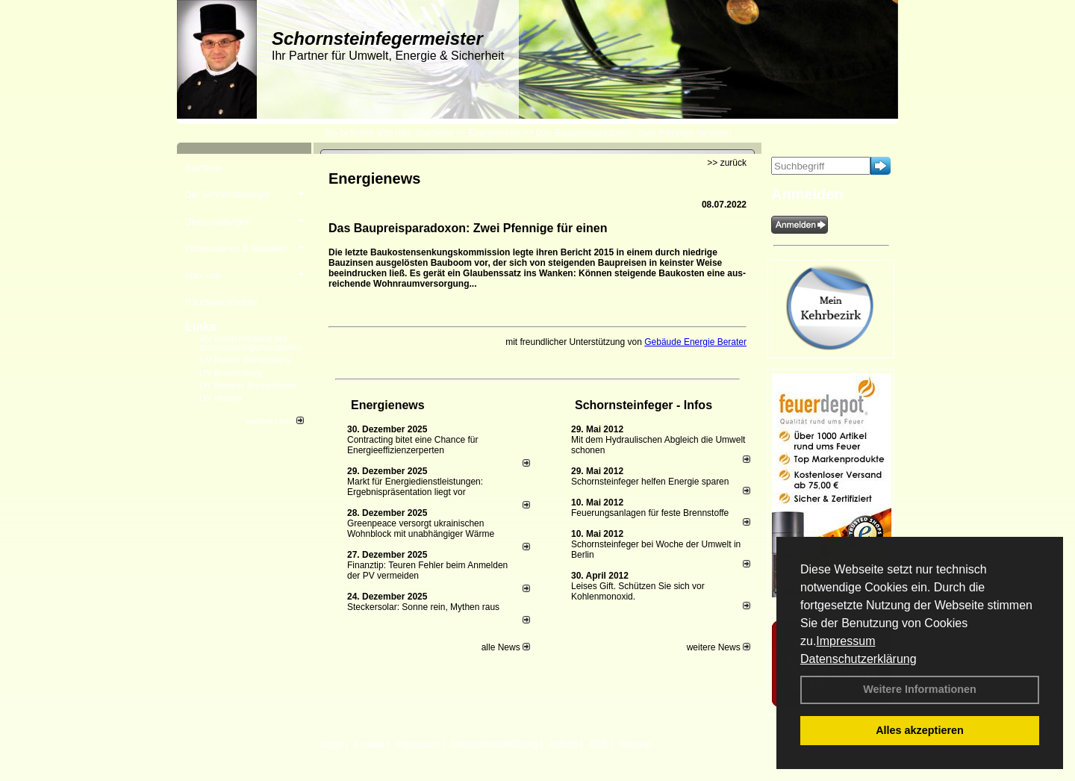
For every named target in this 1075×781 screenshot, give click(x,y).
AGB (598, 744)
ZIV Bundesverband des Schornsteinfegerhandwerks (250, 343)
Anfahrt (563, 744)
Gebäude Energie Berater (695, 342)
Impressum (845, 641)
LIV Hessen (220, 397)
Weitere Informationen (919, 689)
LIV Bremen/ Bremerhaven (247, 385)
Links (200, 326)
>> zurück (727, 163)
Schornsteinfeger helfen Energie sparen (650, 481)
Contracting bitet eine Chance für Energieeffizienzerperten (412, 445)
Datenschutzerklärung (858, 659)
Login (332, 744)
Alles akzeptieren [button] (920, 730)
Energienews (388, 405)
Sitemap (635, 744)
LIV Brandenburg (230, 372)
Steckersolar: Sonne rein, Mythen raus (423, 607)
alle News (506, 647)
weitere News (718, 647)
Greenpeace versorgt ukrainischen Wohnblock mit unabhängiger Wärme (420, 528)
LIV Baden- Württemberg (244, 359)
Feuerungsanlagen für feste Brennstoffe (650, 513)
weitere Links (275, 421)
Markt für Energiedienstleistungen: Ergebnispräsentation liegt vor (415, 486)
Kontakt (369, 744)
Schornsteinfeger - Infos (643, 405)
